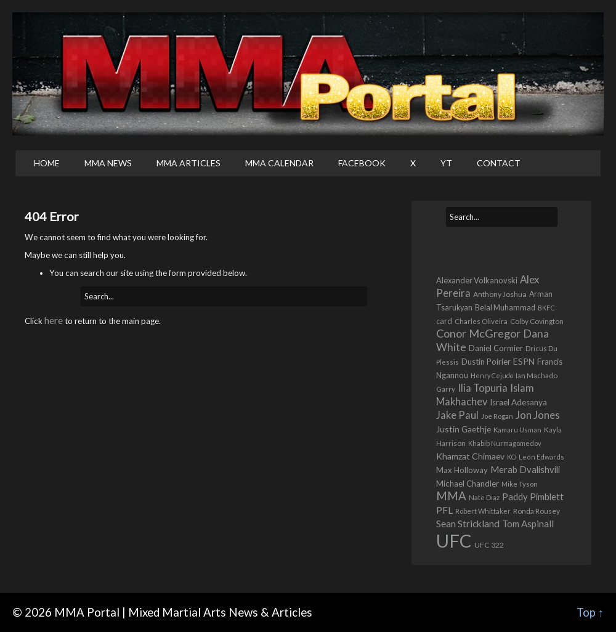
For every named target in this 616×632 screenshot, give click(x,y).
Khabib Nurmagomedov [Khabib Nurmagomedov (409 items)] (504, 443)
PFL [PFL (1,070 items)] (444, 510)
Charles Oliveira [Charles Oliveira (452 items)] (481, 321)
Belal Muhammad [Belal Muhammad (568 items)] (505, 307)
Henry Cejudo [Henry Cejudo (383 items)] (492, 375)
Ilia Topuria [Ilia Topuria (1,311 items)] (483, 388)
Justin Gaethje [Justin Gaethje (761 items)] (463, 429)
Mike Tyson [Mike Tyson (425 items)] (519, 484)
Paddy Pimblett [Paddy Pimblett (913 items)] (533, 497)
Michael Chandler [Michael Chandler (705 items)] (467, 483)
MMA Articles (188, 163)
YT (446, 163)
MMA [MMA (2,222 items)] (451, 496)
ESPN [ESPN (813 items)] (524, 361)
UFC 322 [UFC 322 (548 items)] (489, 544)
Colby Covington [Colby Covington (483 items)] (537, 321)
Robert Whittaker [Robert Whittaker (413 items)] (483, 511)
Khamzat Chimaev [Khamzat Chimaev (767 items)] (470, 456)
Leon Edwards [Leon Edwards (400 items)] (541, 457)
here (53, 320)
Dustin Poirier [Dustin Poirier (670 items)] (486, 362)
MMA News (108, 163)
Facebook (362, 163)
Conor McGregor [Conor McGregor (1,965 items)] (478, 333)
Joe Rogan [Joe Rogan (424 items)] (497, 416)
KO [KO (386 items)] (511, 457)
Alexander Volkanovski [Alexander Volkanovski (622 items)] (476, 280)
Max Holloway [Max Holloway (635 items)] (462, 470)
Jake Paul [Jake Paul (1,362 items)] (457, 415)
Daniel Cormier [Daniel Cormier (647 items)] (496, 348)
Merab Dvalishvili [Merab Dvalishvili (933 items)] (525, 469)
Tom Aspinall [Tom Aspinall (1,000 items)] (528, 523)
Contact (499, 163)
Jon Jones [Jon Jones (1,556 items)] (538, 414)
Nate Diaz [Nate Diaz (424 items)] (484, 497)
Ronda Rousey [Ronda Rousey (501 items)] (536, 511)
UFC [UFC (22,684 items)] (454, 540)
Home (47, 163)
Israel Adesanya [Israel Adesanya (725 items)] (518, 402)
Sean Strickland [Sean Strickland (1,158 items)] (468, 523)
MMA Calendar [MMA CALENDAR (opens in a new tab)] (279, 163)
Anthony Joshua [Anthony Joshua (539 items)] (500, 294)
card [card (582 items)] (444, 321)
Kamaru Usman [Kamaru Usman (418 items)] (517, 430)
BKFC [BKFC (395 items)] (546, 308)
